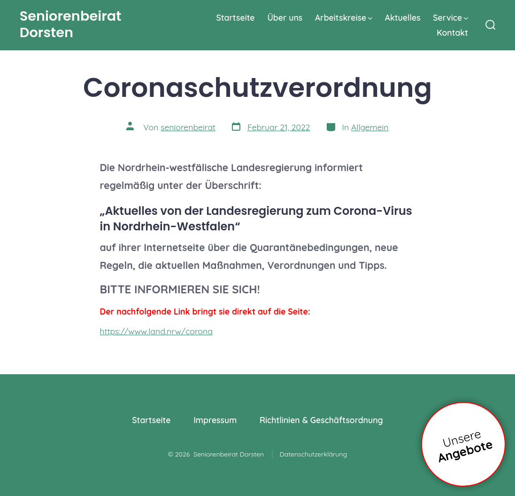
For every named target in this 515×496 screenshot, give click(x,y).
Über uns (284, 17)
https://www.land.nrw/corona (156, 331)
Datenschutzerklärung (313, 454)
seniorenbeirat (188, 127)
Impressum (215, 420)
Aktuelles (403, 17)
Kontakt (452, 32)
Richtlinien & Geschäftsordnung (321, 420)
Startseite (235, 17)
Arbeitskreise (343, 17)
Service (450, 17)
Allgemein (370, 127)
